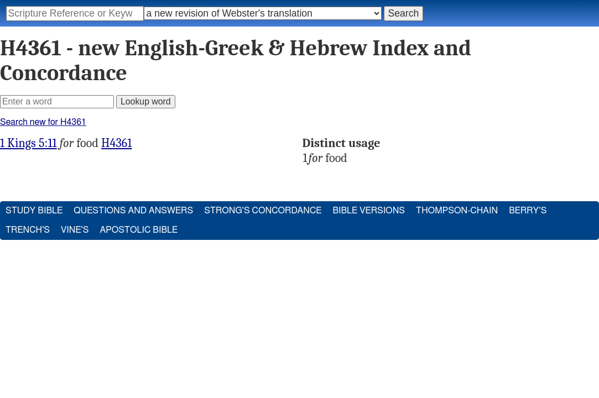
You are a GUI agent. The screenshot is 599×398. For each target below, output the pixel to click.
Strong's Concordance (262, 210)
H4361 (116, 143)
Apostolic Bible (139, 230)
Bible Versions (368, 210)
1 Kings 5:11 (28, 143)
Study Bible (34, 210)
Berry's (527, 210)
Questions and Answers (133, 210)
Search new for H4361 (43, 122)
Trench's (28, 230)
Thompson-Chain (457, 210)
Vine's (74, 230)
